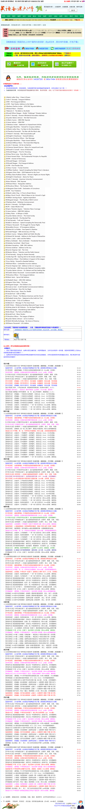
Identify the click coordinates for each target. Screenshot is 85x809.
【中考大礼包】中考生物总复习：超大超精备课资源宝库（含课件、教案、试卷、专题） (32, 608)
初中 (74, 1)
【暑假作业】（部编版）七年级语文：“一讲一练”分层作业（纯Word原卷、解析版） (31, 407)
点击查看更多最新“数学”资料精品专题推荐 (18, 413)
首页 (3, 16)
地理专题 (6, 745)
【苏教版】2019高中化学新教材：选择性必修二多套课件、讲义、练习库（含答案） (31, 600)
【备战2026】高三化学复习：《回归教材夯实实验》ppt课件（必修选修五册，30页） (31, 587)
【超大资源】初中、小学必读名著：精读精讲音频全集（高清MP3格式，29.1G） (30, 387)
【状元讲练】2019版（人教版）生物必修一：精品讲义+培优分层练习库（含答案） (31, 634)
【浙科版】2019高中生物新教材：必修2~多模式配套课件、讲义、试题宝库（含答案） (32, 647)
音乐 (66, 16)
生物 (32, 1)
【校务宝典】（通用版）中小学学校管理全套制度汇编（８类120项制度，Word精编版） (32, 675)
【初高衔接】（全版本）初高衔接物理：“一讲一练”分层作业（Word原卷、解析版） (31, 535)
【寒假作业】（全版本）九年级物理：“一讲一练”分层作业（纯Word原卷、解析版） (31, 539)
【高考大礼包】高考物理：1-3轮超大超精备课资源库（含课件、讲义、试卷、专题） (31, 522)
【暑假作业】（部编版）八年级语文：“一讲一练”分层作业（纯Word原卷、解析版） (31, 409)
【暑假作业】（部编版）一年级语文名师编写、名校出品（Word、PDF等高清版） (30, 394)
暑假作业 (41, 20)
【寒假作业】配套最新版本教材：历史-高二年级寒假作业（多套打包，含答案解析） (31, 717)
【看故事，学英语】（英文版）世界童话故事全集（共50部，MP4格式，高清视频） (38, 801)
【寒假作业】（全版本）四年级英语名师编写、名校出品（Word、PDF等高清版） (30, 489)
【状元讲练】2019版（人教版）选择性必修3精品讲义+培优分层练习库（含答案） (30, 643)
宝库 (81, 16)
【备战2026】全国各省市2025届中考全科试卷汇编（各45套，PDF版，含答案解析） (31, 680)
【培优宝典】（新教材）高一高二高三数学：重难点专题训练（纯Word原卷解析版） (31, 428)
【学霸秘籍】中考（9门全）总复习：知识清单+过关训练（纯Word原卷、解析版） (30, 552)
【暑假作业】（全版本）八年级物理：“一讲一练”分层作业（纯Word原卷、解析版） (31, 532)
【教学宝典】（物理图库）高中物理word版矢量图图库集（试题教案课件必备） (29, 528)
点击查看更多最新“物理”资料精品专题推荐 (18, 509)
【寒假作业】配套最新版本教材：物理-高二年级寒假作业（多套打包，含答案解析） (31, 543)
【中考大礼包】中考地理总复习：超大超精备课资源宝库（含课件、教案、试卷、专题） (32, 751)
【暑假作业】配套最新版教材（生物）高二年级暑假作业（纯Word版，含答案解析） (31, 626)
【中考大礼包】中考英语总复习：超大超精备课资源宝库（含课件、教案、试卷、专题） (32, 472)
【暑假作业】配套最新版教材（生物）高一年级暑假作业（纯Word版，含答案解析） (31, 621)
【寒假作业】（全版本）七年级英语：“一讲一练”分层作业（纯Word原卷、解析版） (31, 504)
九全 (12, 32)
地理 (42, 1)
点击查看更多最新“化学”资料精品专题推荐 (18, 556)
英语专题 (6, 459)
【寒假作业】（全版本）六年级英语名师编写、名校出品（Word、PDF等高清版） (30, 493)
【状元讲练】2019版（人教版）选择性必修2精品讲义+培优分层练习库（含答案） (30, 641)
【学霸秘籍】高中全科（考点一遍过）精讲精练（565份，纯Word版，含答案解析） (31, 691)
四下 (43, 30)
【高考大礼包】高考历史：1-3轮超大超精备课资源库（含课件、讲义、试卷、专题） (31, 706)
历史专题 (6, 697)
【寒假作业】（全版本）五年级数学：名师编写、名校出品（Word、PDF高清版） (30, 452)
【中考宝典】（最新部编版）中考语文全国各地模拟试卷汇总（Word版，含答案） (30, 370)
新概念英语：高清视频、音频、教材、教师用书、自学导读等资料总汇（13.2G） (37, 797)
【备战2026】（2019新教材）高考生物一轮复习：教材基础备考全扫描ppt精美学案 (30, 628)
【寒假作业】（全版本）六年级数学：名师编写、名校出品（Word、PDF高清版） (30, 454)
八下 (9, 32)
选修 (23, 32)
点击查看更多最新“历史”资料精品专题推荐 (18, 699)
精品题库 (29, 20)
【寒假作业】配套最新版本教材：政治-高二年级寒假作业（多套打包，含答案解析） (31, 667)
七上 (72, 30)
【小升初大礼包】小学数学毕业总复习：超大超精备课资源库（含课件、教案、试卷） (32, 422)
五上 (46, 30)
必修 (20, 32)
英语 (22, 1)
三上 (33, 30)
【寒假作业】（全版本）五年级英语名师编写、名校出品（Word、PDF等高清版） (30, 491)
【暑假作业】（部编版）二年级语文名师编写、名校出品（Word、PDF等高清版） (30, 396)
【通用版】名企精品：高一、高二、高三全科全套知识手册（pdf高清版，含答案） (30, 743)
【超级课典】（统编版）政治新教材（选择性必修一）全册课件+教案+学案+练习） (31, 684)
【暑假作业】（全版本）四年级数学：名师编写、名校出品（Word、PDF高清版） (30, 439)
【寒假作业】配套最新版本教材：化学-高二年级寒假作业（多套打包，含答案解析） (31, 580)
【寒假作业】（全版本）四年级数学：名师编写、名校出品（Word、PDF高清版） (30, 450)
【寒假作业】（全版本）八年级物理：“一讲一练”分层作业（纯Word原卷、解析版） (31, 537)
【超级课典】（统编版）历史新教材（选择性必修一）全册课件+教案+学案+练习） (31, 730)
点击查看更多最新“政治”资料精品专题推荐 (18, 652)
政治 (35, 1)
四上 (39, 30)
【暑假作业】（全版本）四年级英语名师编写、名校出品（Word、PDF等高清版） (30, 483)
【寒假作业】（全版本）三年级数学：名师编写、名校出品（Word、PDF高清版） (30, 448)
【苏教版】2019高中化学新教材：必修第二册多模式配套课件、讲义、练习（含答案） (32, 595)
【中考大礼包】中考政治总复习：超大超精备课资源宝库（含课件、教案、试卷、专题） (32, 656)
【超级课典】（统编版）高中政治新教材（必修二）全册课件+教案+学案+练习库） (31, 686)
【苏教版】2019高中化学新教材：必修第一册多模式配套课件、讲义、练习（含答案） (32, 593)
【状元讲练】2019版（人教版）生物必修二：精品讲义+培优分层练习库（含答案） (31, 636)
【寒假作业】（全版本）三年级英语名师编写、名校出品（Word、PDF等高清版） (30, 487)
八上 (79, 30)
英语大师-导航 (26, 25)
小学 (71, 1)
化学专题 (6, 554)
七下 (76, 30)
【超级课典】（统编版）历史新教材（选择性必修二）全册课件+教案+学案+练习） (31, 734)
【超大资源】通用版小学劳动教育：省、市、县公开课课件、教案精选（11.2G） (30, 392)
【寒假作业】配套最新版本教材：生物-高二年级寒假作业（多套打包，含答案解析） (31, 623)
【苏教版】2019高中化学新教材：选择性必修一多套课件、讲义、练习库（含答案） (31, 597)
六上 (52, 30)
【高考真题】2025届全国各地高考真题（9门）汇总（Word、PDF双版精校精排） (30, 678)
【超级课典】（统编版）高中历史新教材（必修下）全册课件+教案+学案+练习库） (31, 738)
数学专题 (6, 411)
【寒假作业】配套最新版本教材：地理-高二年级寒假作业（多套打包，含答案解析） (31, 762)
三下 (36, 30)
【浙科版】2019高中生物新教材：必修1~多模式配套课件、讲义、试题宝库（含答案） (32, 645)
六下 (55, 30)
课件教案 (17, 20)
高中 (77, 1)
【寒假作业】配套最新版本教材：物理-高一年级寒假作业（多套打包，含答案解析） (31, 541)
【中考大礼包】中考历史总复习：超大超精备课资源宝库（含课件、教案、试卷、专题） (32, 704)
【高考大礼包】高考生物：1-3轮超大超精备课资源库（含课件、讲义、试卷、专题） (31, 610)
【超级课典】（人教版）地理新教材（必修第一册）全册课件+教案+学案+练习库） (31, 775)
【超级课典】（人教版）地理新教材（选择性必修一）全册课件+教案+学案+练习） (31, 777)
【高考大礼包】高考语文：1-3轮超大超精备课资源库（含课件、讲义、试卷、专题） (31, 379)
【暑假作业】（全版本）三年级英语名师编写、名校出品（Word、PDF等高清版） (30, 480)
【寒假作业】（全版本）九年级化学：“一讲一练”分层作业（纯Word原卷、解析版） (31, 576)
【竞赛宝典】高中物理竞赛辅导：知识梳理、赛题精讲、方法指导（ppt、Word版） (30, 545)
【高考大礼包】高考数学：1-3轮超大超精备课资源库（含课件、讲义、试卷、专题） (31, 426)
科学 (50, 16)
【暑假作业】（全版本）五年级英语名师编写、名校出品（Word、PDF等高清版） (30, 485)
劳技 (76, 16)
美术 (71, 16)
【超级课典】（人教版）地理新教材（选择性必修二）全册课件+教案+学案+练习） (31, 780)
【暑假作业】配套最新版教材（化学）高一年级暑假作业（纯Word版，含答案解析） (31, 582)
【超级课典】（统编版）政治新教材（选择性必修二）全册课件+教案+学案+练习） (31, 682)
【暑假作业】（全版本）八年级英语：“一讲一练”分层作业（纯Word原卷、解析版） (31, 500)
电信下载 (17, 339)
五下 (49, 30)
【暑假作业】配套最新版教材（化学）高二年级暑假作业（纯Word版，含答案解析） (31, 584)
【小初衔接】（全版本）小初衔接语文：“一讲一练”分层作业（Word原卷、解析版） (31, 405)
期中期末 (35, 20)
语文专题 (6, 363)
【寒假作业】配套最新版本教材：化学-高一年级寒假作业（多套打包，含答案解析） (31, 578)
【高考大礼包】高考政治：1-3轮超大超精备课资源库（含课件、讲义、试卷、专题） (31, 658)
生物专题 (6, 602)
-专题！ (65, 20)
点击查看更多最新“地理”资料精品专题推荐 (18, 747)
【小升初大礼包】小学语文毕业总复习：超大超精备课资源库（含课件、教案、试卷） (32, 374)
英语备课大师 (15, 25)
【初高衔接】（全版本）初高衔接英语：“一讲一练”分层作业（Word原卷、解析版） (31, 502)
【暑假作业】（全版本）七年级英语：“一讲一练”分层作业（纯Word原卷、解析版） (31, 498)
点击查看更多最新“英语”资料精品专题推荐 (18, 461)
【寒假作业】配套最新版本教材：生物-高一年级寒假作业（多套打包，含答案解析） (31, 619)
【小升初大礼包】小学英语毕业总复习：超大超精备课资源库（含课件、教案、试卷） (32, 470)
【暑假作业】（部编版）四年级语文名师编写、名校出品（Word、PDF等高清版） (30, 400)
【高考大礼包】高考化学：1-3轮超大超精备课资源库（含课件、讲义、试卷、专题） (31, 563)
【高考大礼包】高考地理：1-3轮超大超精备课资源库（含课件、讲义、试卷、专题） (31, 754)
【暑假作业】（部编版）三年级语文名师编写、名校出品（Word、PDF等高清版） (30, 398)
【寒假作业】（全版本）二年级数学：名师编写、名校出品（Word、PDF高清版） (30, 446)
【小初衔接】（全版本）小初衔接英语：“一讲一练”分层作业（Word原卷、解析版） (31, 496)
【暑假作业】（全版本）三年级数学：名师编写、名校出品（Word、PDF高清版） (30, 437)
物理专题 (6, 506)
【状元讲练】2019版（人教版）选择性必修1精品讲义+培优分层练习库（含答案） (30, 639)
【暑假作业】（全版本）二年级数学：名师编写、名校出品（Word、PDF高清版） (30, 435)
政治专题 (6, 649)
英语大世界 (37, 25)
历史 (38, 1)
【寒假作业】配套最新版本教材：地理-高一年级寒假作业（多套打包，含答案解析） (31, 760)
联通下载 (23, 339)
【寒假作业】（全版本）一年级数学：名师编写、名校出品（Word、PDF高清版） (30, 444)
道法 (55, 16)
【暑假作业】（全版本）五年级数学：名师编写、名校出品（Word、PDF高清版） (30, 441)
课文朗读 (23, 20)
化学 (29, 1)
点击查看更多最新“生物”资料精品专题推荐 (18, 604)
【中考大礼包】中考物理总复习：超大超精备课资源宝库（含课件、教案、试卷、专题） (32, 519)
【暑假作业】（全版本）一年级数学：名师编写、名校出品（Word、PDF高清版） (30, 433)
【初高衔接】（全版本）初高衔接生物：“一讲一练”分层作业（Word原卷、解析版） (31, 617)
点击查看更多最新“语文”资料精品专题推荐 (18, 366)
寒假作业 (47, 20)
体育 (60, 16)
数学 (19, 1)
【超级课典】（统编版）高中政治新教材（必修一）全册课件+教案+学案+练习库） (31, 688)
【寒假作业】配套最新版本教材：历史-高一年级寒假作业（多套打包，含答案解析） (31, 714)
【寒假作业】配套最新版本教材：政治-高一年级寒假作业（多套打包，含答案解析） (31, 665)
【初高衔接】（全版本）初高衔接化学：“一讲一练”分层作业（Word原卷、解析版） (31, 574)
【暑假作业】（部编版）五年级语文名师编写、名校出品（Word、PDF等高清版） (30, 402)
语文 (16, 1)
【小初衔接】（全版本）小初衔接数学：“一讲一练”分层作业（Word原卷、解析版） (31, 457)
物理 (26, 1)
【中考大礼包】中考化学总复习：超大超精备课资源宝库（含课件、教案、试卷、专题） (32, 561)
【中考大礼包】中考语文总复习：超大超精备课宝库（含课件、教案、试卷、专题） (31, 376)
